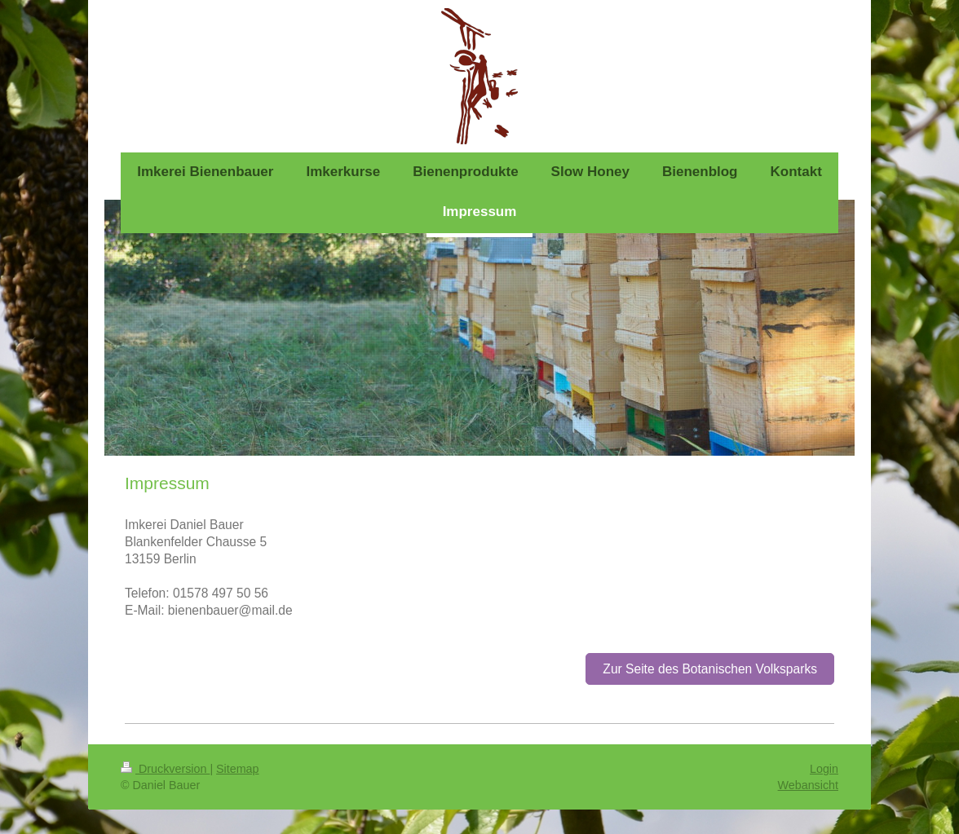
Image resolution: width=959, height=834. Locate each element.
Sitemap (237, 768)
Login (824, 768)
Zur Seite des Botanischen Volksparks (710, 669)
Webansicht (808, 785)
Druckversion (165, 768)
